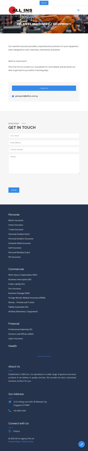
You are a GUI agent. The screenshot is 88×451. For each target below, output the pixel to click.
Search (44, 3)
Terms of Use (27, 441)
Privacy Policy (14, 441)
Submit (13, 190)
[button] (81, 444)
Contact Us (44, 88)
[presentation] (26, 181)
